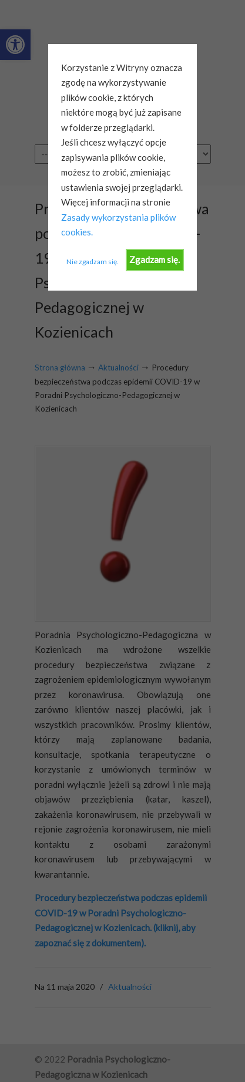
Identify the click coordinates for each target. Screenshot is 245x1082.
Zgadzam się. (154, 259)
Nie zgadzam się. (92, 261)
